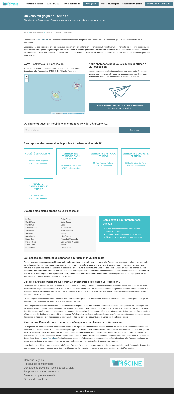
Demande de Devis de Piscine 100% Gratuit (49, 367)
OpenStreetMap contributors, (71, 113)
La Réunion (57, 32)
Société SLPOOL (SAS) (38, 153)
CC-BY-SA (82, 113)
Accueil (26, 32)
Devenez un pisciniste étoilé (39, 375)
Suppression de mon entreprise (41, 371)
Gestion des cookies (35, 379)
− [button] (27, 80)
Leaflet (53, 113)
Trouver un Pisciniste (37, 32)
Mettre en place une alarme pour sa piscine (124, 237)
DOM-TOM (48, 32)
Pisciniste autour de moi (53, 68)
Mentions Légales (34, 360)
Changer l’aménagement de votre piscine (123, 234)
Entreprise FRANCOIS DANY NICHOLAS (70, 156)
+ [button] (27, 77)
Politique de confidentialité (38, 363)
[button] (35, 4)
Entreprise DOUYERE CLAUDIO (136, 154)
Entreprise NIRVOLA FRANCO (103, 154)
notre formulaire (50, 338)
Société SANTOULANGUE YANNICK (38, 186)
